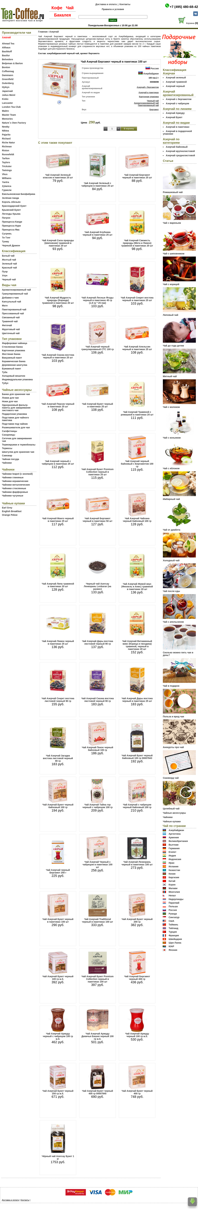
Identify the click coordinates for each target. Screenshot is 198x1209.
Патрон (6, 217)
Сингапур (174, 917)
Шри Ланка (175, 942)
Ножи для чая (10, 401)
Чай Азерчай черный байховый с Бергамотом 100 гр (137, 464)
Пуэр (5, 271)
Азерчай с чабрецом (177, 103)
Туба (4, 372)
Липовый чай (170, 315)
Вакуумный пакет (12, 357)
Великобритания (178, 841)
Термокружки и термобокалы (18, 444)
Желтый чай (9, 259)
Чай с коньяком (172, 437)
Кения (172, 873)
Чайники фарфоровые (15, 492)
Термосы (7, 448)
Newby (5, 126)
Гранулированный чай (15, 293)
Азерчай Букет (174, 117)
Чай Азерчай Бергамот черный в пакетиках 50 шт (98, 519)
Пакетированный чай (14, 309)
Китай (172, 881)
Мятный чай (170, 376)
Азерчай (54, 31)
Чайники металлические (16, 484)
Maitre (5, 111)
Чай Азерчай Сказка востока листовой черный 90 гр (97, 699)
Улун (4, 275)
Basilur (6, 55)
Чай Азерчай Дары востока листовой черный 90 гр (97, 642)
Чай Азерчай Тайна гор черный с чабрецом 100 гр (97, 806)
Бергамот (154, 109)
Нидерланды (176, 899)
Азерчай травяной (176, 82)
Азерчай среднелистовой (180, 155)
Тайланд (173, 928)
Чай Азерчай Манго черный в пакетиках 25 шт (58, 519)
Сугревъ (7, 233)
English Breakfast (11, 511)
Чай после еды (171, 591)
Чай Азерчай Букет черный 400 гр (137, 1092)
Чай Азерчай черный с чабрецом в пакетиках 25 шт (58, 462)
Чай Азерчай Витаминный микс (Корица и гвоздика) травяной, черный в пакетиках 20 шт (137, 645)
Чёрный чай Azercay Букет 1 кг (58, 1157)
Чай (70, 7)
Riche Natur (8, 142)
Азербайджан (151, 73)
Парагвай (174, 902)
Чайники (7, 462)
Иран (171, 863)
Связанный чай (11, 317)
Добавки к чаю (10, 297)
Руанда (173, 913)
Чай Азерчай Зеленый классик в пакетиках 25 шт (58, 176)
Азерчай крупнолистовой (180, 151)
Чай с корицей (171, 284)
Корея (172, 884)
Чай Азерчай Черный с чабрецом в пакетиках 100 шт (98, 864)
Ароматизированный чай (16, 289)
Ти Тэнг (6, 237)
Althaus (6, 47)
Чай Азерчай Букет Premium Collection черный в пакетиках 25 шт (98, 472)
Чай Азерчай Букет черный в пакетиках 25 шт (97, 405)
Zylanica (6, 186)
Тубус (5, 383)
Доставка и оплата (106, 4)
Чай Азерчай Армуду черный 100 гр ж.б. (137, 1035)
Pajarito (6, 134)
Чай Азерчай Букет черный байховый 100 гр (57, 806)
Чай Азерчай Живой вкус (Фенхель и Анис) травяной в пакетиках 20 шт (137, 586)
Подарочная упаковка (14, 414)
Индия (172, 855)
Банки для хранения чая (16, 394)
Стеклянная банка (12, 346)
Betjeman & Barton (12, 63)
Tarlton (6, 158)
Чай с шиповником (173, 253)
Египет (172, 852)
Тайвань (173, 924)
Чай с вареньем (172, 223)
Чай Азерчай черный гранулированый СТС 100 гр (97, 348)
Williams (6, 178)
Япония (173, 950)
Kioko (5, 99)
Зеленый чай (9, 263)
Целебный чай (171, 808)
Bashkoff (7, 51)
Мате (5, 305)
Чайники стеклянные (14, 488)
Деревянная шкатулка (14, 365)
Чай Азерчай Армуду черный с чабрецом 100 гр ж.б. (58, 1036)
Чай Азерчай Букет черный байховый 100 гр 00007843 (137, 756)
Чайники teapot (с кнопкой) (17, 474)
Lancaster (7, 103)
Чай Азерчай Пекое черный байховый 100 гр (97, 748)
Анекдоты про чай (173, 747)
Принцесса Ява (10, 229)
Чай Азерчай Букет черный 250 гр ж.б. (57, 1092)
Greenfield (7, 79)
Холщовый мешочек (13, 376)
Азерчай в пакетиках (149, 92)
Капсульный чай (11, 301)
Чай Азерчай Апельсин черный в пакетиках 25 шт (137, 348)
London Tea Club (11, 107)
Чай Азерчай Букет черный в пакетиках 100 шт (57, 920)
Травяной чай (10, 321)
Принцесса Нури (11, 225)
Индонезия (175, 859)
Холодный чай (171, 560)
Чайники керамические (15, 481)
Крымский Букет (11, 210)
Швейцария (175, 939)
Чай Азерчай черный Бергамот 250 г (58, 871)
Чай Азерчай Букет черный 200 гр (137, 920)
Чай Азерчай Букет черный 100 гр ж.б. (57, 977)
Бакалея (62, 15)
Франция (174, 935)
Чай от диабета (171, 529)
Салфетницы (9, 431)
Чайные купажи (172, 821)
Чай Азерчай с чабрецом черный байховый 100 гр (137, 806)
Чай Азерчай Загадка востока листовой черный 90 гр (58, 758)
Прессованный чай (13, 313)
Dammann (7, 75)
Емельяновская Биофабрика (18, 194)
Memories (7, 118)
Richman (7, 146)
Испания (173, 866)
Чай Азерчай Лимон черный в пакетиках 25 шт (58, 642)
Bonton (6, 67)
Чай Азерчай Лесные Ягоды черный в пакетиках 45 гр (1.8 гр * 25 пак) (98, 300)
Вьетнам (174, 844)
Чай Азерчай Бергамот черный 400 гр (137, 977)
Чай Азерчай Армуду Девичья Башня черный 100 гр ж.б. (98, 1036)
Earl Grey (7, 507)
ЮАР (171, 946)
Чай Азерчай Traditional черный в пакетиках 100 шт (97, 920)
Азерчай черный (175, 86)
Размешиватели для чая (16, 427)
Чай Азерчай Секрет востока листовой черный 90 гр (58, 699)
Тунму (5, 241)
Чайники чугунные (12, 495)
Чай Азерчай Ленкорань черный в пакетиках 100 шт (137, 863)
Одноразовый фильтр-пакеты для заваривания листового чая (16, 408)
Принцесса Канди (12, 221)
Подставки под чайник (15, 424)
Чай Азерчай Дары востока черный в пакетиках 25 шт (137, 699)
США (171, 921)
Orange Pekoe (9, 515)
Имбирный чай (171, 499)
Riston (5, 150)
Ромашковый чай (173, 192)
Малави (173, 888)
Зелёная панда (10, 198)
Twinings (7, 170)
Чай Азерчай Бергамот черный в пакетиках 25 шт (137, 176)
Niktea (5, 130)
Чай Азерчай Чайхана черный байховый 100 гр (137, 519)
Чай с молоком (171, 407)
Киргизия (174, 877)
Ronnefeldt (8, 154)
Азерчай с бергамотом (148, 87)
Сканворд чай (171, 778)
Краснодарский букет (14, 206)
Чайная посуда (10, 459)
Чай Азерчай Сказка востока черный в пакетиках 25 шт (58, 356)
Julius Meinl (8, 95)
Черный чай (9, 279)
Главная (43, 31)
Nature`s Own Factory (14, 122)
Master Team (9, 115)
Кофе (56, 7)
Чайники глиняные (13, 477)
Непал (172, 895)
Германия (174, 848)
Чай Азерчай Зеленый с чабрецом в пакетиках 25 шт (97, 184)
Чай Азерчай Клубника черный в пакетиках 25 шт (98, 233)
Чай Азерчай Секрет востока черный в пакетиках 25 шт (137, 299)
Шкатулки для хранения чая (18, 452)
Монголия (174, 892)
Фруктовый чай (11, 329)
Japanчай (7, 91)
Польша (173, 906)
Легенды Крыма (11, 213)
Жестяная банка (11, 354)
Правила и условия (113, 9)
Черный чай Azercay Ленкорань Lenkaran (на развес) (97, 586)
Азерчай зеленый (176, 77)
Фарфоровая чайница (14, 343)
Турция (173, 932)
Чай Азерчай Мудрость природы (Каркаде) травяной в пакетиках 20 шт (58, 300)
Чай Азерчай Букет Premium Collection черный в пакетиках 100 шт (98, 979)
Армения (174, 837)
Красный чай (9, 267)
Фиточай (7, 325)
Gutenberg (8, 83)
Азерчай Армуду (175, 113)
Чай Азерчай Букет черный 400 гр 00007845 (97, 1092)
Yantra (5, 182)
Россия (154, 68)
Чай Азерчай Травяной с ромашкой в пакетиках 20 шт (137, 413)
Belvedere (7, 59)
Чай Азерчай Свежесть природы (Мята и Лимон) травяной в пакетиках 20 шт (137, 243)
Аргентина (175, 834)
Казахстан (174, 870)
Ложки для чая (10, 397)
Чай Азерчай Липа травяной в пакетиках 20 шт (58, 585)
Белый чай (8, 255)
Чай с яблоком (171, 468)
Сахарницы (8, 434)
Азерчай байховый (176, 147)
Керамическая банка (13, 361)
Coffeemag (8, 71)
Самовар (7, 455)
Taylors (6, 162)
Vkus (4, 174)
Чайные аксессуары (174, 813)
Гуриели (6, 190)
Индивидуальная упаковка (17, 379)
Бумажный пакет (11, 368)
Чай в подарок (171, 686)
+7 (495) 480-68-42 (184, 7)
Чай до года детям (173, 345)
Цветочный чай (11, 333)
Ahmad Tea (8, 43)
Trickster (7, 166)
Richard (6, 138)
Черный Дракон (11, 245)
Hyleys (5, 87)
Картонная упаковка (13, 350)
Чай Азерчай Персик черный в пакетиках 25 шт (58, 405)
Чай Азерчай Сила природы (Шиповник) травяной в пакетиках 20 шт (58, 243)
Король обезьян (11, 202)
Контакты (124, 4)
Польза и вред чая (173, 716)
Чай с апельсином (173, 622)
